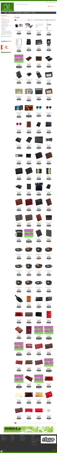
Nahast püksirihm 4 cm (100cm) (18, 255)
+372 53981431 (33, 442)
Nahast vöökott (19, 303)
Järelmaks (33, 12)
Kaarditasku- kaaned (39, 96)
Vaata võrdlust (22, 440)
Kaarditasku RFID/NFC (19, 96)
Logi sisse (46, 2)
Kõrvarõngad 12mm (49, 112)
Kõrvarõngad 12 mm (39, 112)
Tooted (5, 12)
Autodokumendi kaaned (19, 30)
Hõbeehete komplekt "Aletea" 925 (39, 31)
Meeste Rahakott (38, 222)
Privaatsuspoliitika (18, 12)
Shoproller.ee (54, 450)
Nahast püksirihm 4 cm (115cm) (28, 271)
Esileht (15, 15)
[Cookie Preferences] (1, 451)
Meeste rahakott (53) (5, 21)
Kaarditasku (19, 63)
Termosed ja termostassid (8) (6, 34)
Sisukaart (12, 440)
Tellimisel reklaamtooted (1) (6, 36)
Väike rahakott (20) (5, 22)
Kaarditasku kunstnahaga (19, 79)
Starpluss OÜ (10, 12)
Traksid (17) (3, 29)
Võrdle (19, 34)
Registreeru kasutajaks (52, 2)
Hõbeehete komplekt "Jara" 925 (49, 31)
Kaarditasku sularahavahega (28, 97)
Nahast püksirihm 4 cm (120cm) (18, 288)
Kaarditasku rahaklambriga (49, 80)
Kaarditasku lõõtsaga (29, 79)
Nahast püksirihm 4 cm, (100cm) (48, 288)
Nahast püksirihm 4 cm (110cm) (38, 255)
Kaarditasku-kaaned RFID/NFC (19, 113)
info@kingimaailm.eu (34, 444)
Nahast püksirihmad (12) (6, 25)
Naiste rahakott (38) (5, 19)
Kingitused (29, 112)
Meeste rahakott (28, 129)
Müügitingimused (26, 12)
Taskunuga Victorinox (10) (6, 32)
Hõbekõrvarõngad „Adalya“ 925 (19, 47)
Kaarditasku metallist (39, 79)
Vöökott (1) (3, 28)
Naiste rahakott (29, 303)
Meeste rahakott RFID (48, 222)
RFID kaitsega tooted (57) (6, 31)
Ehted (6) (3, 18)
